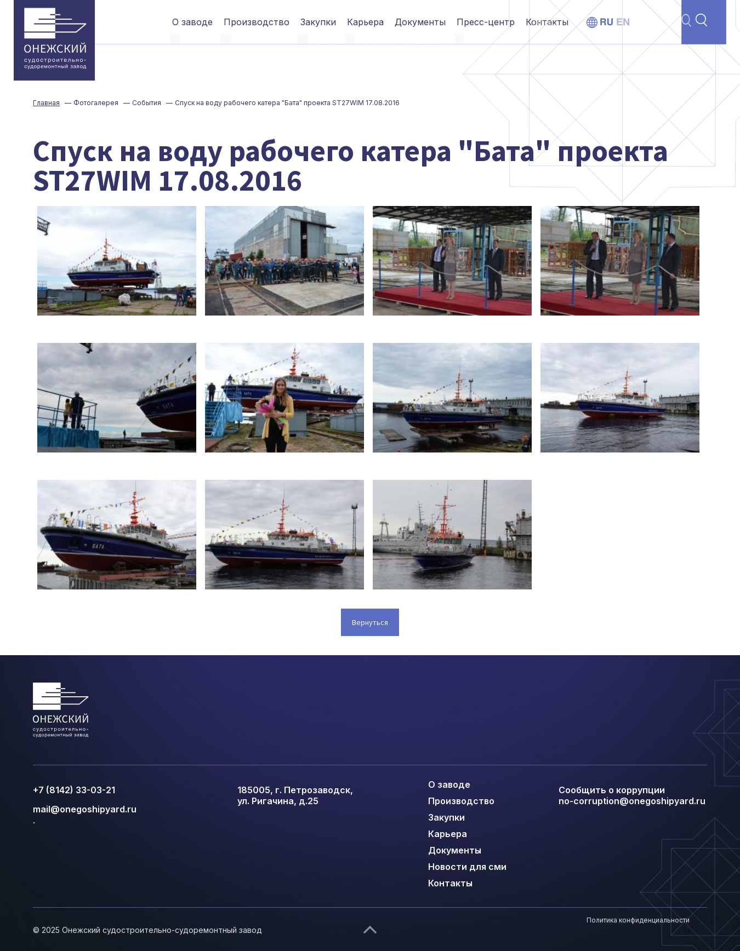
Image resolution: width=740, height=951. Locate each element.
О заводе (192, 21)
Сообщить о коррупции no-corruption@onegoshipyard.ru (632, 795)
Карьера (365, 21)
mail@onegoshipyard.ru (84, 809)
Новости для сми (467, 866)
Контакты (547, 21)
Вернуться (370, 622)
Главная (46, 103)
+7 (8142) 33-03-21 (74, 789)
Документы (420, 21)
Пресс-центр (486, 21)
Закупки (318, 21)
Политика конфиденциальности (638, 920)
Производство (256, 21)
